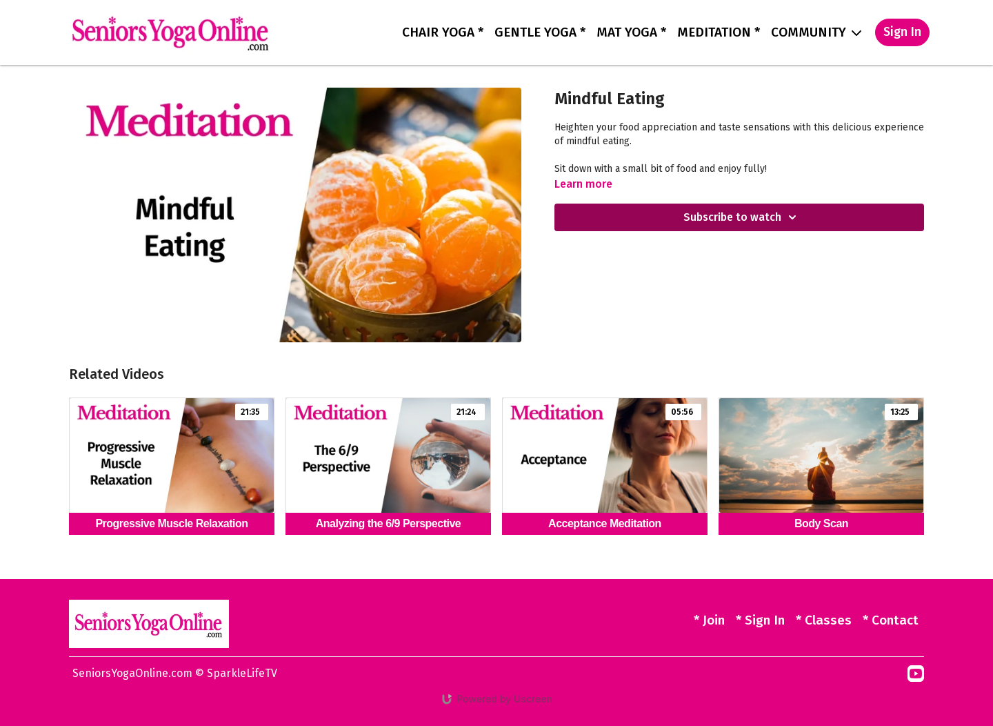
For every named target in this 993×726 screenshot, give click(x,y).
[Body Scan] (821, 524)
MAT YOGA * (631, 32)
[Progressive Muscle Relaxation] (171, 524)
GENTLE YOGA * (539, 32)
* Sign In (760, 620)
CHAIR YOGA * (442, 32)
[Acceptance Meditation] (605, 524)
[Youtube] (915, 673)
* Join (709, 620)
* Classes (824, 620)
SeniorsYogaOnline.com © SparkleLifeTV (174, 673)
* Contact (891, 620)
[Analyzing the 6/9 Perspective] (388, 524)
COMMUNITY (816, 32)
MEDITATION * (718, 32)
